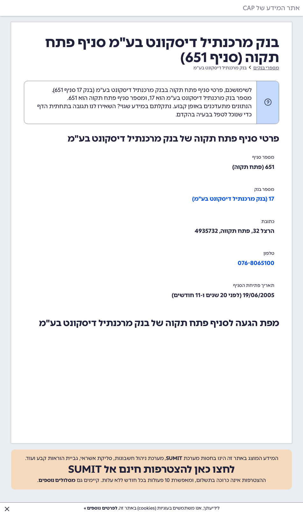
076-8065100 (256, 263)
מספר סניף (263, 157)
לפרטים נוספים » (100, 508)
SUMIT (174, 458)
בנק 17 (85, 90)
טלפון (268, 253)
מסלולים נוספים (57, 480)
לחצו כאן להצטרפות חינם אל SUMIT (151, 469)
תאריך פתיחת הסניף (253, 285)
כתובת (267, 221)
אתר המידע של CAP (271, 8)
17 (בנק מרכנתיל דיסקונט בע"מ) (233, 198)
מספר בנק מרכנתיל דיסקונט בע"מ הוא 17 (200, 97)
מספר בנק (264, 189)
